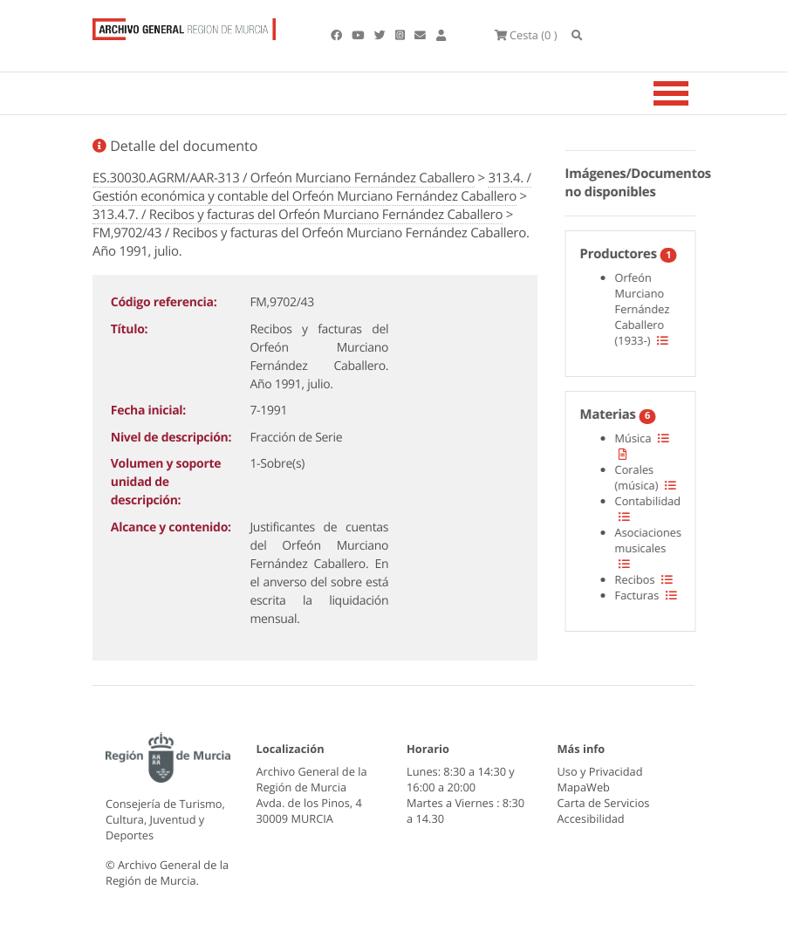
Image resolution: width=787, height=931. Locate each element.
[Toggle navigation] (693, 93)
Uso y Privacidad (600, 771)
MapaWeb (584, 787)
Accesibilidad (591, 818)
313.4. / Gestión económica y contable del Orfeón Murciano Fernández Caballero (311, 187)
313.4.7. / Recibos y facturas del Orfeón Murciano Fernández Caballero (297, 214)
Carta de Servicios (604, 803)
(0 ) (526, 35)
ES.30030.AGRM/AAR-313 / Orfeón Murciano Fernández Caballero (283, 178)
